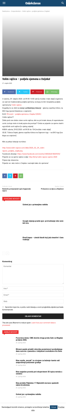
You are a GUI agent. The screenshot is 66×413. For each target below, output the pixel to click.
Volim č (16, 69)
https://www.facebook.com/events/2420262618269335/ (38, 118)
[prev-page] (3, 217)
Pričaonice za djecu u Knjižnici (52, 153)
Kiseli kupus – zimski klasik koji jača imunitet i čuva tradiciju (43, 203)
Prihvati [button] (53, 407)
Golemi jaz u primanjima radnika (35, 169)
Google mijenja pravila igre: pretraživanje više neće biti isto (43, 186)
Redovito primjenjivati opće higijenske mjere (16, 154)
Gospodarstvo (16, 11)
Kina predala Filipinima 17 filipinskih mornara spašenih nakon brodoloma (37, 348)
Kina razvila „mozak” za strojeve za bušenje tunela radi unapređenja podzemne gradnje (38, 326)
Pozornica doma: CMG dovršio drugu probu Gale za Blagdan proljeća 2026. (39, 303)
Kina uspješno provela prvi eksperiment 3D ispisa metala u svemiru (39, 337)
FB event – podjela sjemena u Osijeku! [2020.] (24, 78)
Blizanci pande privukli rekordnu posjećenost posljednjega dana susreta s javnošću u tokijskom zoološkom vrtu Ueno (39, 315)
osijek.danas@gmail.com (27, 391)
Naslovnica (6, 11)
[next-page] (7, 217)
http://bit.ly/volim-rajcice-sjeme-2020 (43, 121)
